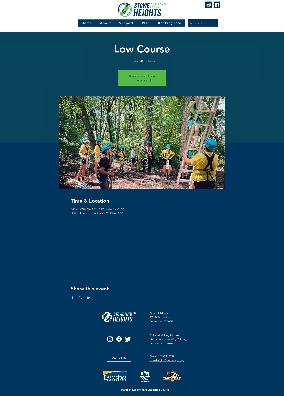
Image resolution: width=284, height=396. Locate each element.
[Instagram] (110, 339)
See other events (142, 80)
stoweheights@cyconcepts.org (167, 360)
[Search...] (202, 23)
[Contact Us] (119, 358)
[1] (208, 5)
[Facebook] (119, 339)
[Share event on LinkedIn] (89, 297)
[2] (217, 5)
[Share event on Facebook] (72, 297)
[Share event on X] (80, 297)
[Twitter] (128, 339)
